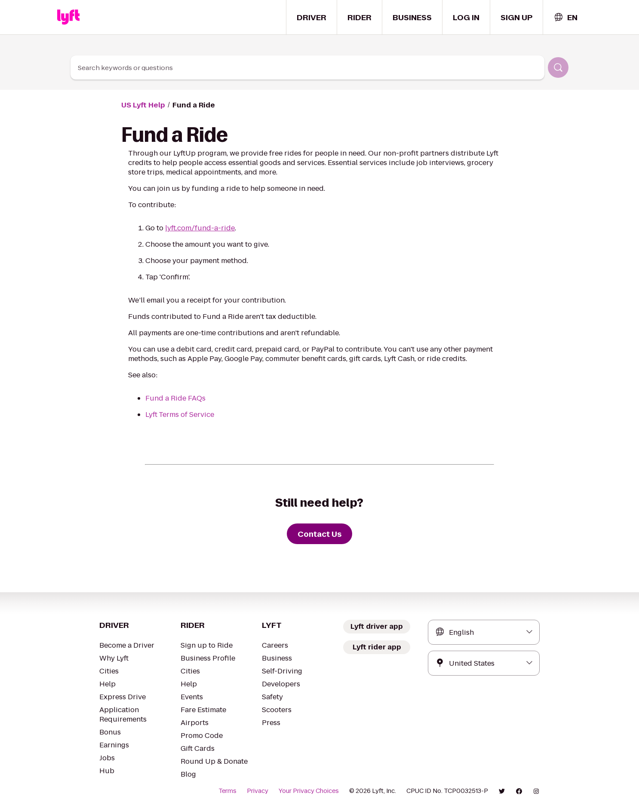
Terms (227, 791)
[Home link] (68, 17)
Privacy (257, 791)
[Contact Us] (319, 533)
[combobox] (565, 17)
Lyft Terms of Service (179, 414)
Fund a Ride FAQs (175, 398)
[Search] (558, 67)
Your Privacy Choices (309, 791)
